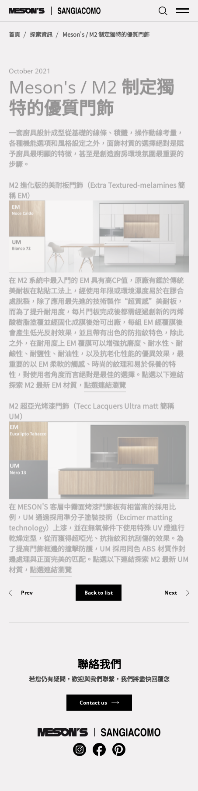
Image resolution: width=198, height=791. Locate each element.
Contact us (93, 702)
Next (170, 593)
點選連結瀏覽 (105, 386)
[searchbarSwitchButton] (163, 10)
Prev (27, 593)
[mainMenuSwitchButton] (182, 10)
